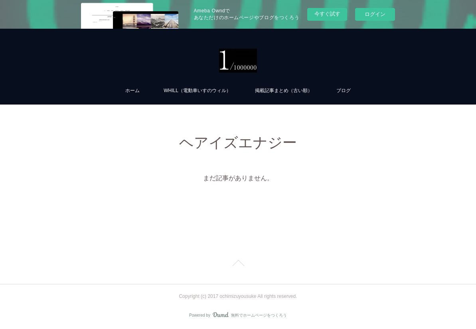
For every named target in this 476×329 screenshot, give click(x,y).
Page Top (238, 264)
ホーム (132, 90)
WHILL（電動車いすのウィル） (197, 90)
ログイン (375, 14)
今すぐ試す (327, 14)
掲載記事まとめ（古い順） (283, 90)
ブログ (343, 90)
